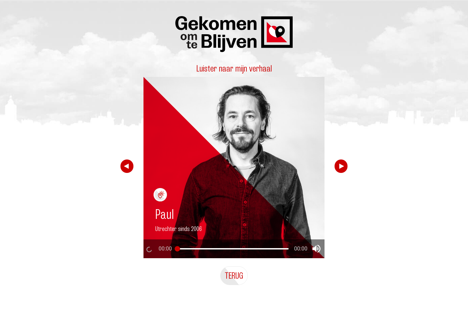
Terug (234, 275)
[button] (316, 249)
